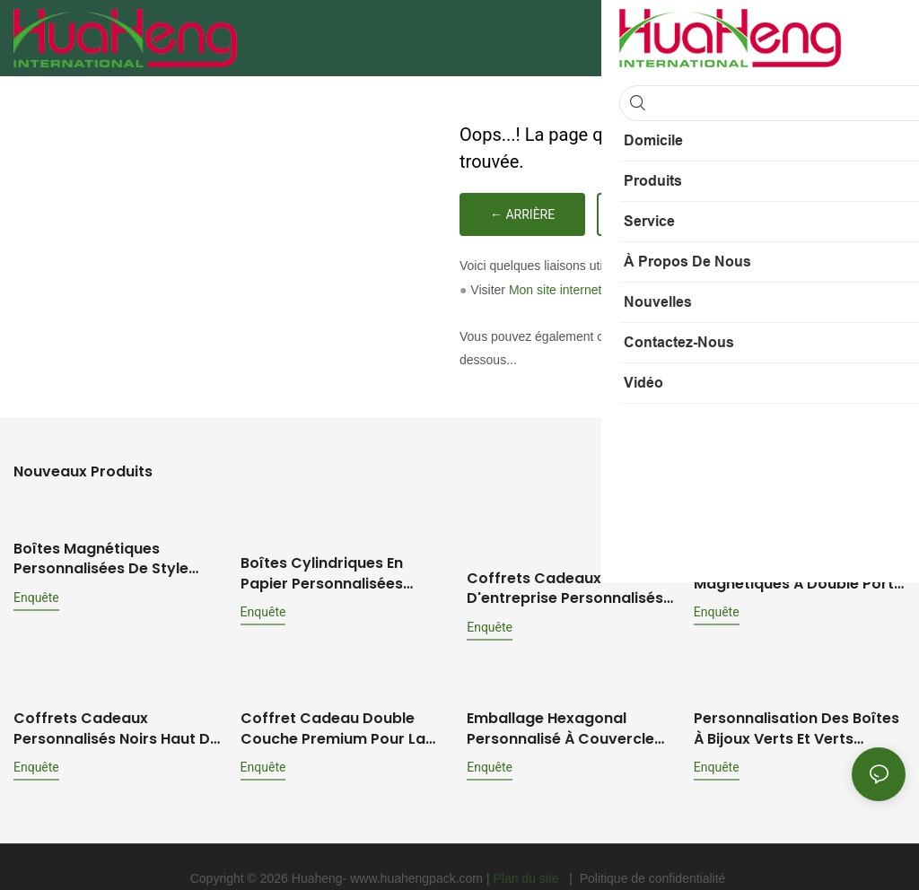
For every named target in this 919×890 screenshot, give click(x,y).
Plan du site (527, 855)
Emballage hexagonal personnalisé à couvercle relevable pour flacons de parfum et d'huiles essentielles (564, 705)
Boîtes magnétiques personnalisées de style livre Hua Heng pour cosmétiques (100, 557)
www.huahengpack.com (418, 855)
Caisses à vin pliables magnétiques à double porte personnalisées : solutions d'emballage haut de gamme (798, 570)
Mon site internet (555, 290)
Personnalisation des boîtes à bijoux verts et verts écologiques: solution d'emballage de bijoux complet (796, 705)
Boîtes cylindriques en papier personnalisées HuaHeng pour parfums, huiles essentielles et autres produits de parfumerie (341, 570)
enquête (36, 595)
